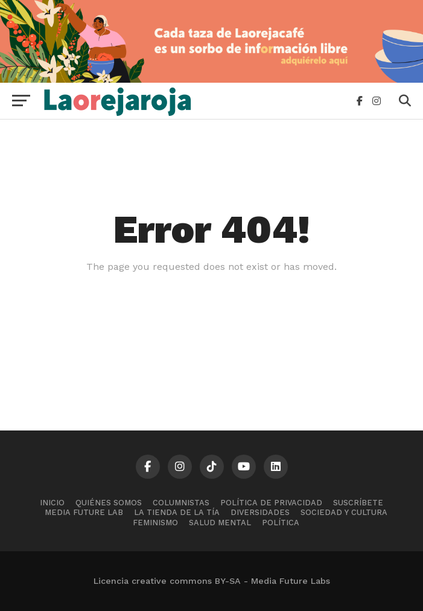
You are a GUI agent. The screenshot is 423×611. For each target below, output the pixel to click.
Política (280, 522)
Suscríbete (358, 502)
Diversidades (260, 512)
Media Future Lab (84, 512)
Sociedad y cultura (344, 512)
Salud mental (220, 522)
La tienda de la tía (177, 512)
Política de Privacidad (271, 502)
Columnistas (181, 502)
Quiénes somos (108, 502)
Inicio (52, 502)
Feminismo (155, 522)
